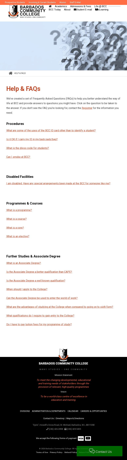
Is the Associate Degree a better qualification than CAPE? (39, 271)
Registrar (87, 108)
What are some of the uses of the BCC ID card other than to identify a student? (51, 130)
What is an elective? (17, 236)
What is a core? (15, 227)
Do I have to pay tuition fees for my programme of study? (39, 324)
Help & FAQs (20, 73)
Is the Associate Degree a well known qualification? (35, 280)
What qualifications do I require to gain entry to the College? (40, 315)
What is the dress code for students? (27, 148)
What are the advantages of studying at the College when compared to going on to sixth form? (59, 306)
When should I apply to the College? (26, 289)
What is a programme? (19, 210)
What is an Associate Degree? (23, 263)
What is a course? (16, 218)
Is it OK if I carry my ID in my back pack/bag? (32, 139)
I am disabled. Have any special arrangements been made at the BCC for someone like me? (58, 183)
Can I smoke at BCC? (18, 156)
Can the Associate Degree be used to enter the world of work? (42, 298)
